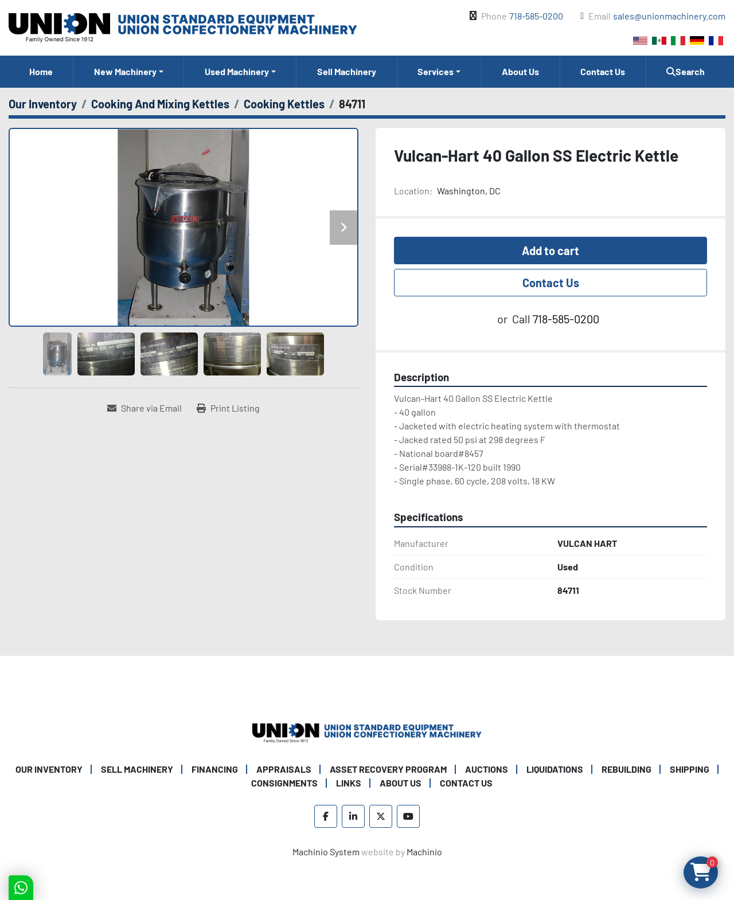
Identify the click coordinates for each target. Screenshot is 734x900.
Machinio (424, 851)
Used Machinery (237, 71)
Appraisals (283, 769)
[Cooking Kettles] (284, 104)
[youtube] (408, 816)
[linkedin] (353, 816)
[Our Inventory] (43, 104)
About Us (520, 71)
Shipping (689, 769)
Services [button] (435, 71)
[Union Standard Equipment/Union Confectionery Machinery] (367, 731)
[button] (128, 72)
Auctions (486, 769)
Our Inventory (49, 769)
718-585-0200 (536, 15)
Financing (215, 769)
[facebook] (325, 816)
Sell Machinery (346, 71)
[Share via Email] (144, 408)
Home (41, 71)
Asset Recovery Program (388, 769)
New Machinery (125, 71)
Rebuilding (626, 769)
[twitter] (380, 816)
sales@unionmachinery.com (669, 15)
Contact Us (602, 71)
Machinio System (326, 851)
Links (348, 782)
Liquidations (554, 769)
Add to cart (550, 250)
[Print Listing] (228, 408)
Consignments (284, 782)
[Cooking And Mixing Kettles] (160, 104)
